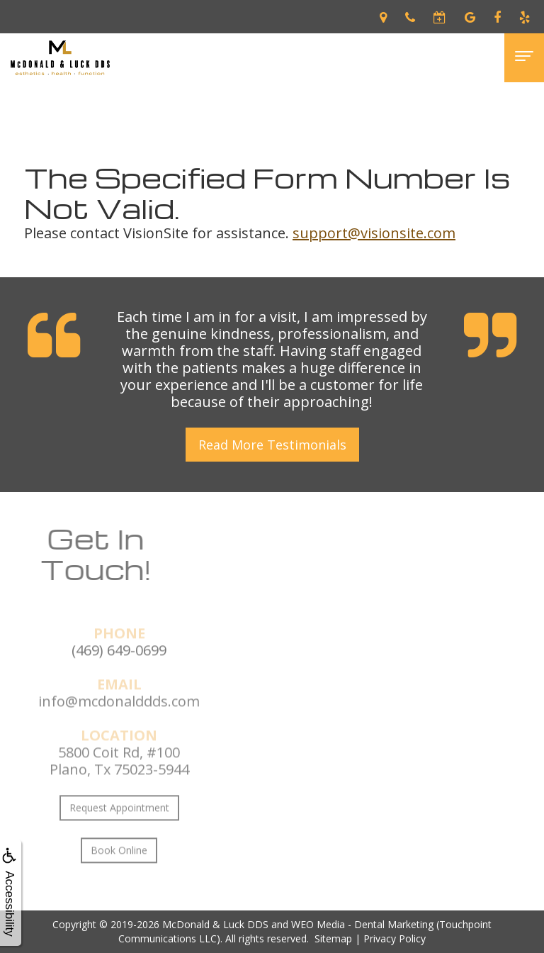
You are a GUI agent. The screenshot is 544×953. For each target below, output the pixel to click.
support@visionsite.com (374, 233)
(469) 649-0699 (119, 670)
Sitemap (333, 938)
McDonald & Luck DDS (215, 924)
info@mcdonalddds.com (119, 721)
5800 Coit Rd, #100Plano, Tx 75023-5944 (119, 781)
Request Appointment (119, 828)
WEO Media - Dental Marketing (362, 924)
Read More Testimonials (272, 444)
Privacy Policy (394, 938)
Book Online (119, 870)
